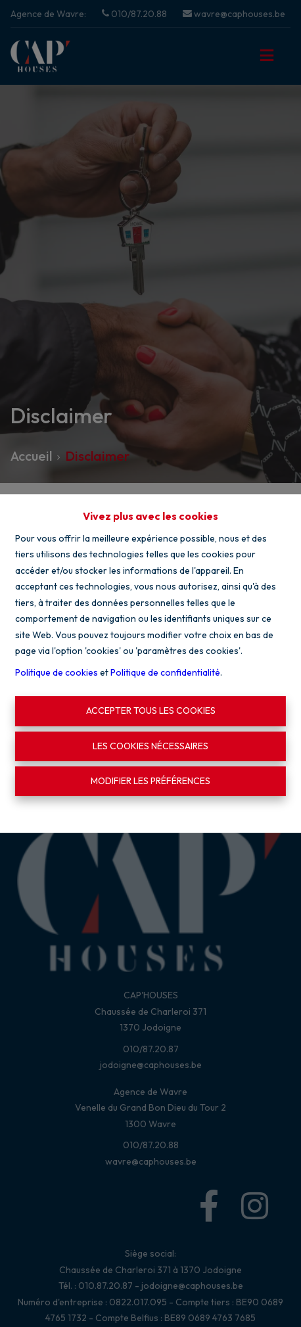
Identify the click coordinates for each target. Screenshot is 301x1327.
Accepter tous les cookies (151, 710)
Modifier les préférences (150, 781)
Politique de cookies (56, 672)
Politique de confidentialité (165, 672)
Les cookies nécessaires (150, 746)
